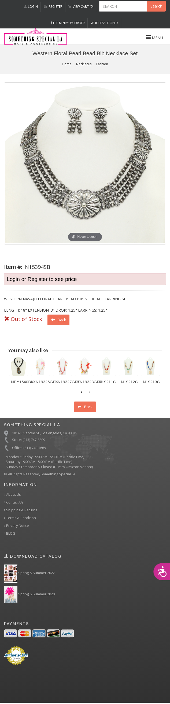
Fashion (102, 64)
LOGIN (31, 6)
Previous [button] (5, 373)
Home (66, 64)
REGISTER (53, 6)
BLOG (9, 533)
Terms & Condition (20, 518)
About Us (12, 494)
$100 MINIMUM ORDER (68, 23)
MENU (154, 37)
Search (156, 6)
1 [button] (81, 392)
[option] (18, 372)
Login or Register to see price (42, 279)
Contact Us (14, 502)
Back (58, 319)
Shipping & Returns (20, 510)
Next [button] (166, 373)
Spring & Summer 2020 (29, 594)
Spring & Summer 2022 (29, 573)
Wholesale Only (104, 23)
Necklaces (83, 64)
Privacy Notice (16, 525)
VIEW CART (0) (80, 6)
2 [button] (89, 392)
